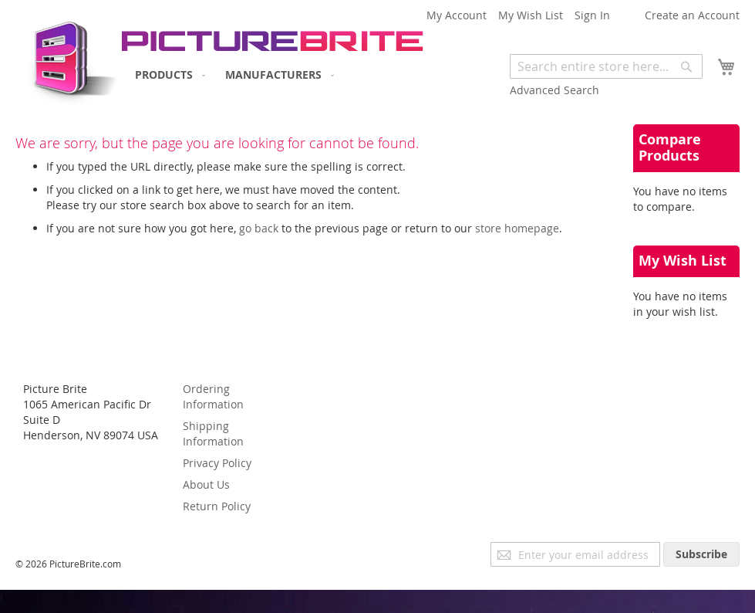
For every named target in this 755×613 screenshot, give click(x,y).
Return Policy (217, 506)
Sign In (592, 15)
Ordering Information (213, 396)
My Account (456, 15)
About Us (206, 484)
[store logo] (67, 58)
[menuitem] (167, 74)
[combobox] (606, 66)
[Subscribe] (701, 554)
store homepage (517, 228)
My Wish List (530, 15)
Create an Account (692, 15)
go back (258, 228)
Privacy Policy (217, 463)
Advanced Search (554, 90)
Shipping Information (213, 433)
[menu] (231, 74)
